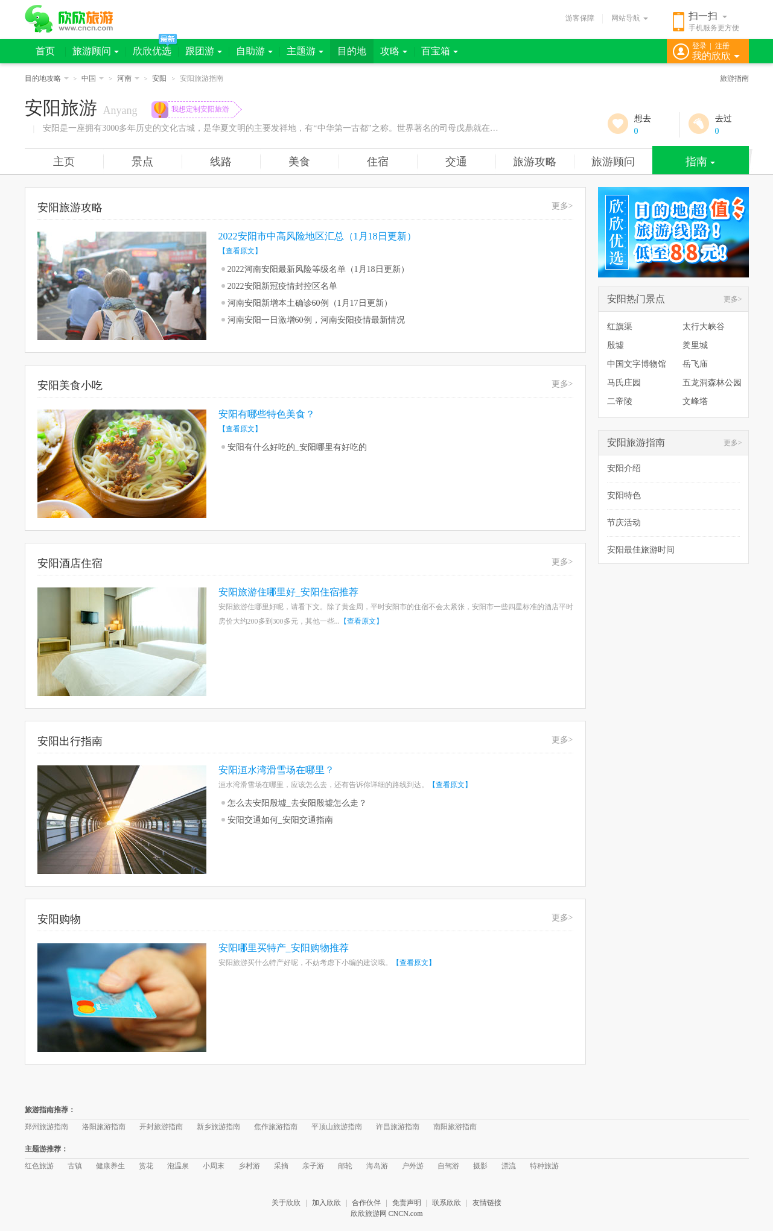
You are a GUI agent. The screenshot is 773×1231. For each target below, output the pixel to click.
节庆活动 (624, 522)
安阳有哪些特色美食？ (266, 414)
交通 (456, 162)
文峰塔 (695, 401)
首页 (45, 51)
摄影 (480, 1166)
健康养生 (110, 1166)
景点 (142, 162)
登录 (699, 46)
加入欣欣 (326, 1202)
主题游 (305, 51)
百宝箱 (439, 51)
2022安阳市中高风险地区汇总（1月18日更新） (317, 236)
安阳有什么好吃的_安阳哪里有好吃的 (297, 447)
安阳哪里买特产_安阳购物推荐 (283, 948)
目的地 (351, 51)
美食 (299, 162)
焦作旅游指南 (275, 1126)
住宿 (378, 162)
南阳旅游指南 (455, 1126)
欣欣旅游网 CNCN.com (387, 1213)
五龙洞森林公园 (712, 382)
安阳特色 (624, 495)
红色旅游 (39, 1166)
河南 (128, 78)
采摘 (281, 1166)
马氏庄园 (624, 382)
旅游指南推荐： (50, 1110)
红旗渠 (619, 326)
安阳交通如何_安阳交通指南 (280, 819)
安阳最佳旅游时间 (641, 549)
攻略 (393, 51)
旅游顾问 (95, 51)
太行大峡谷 (703, 326)
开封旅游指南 (161, 1126)
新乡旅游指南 (218, 1126)
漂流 (508, 1166)
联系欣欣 (446, 1202)
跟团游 (203, 51)
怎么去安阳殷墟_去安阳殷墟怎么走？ (297, 803)
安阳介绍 (624, 468)
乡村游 (249, 1166)
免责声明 (406, 1202)
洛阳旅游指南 (104, 1126)
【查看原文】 (240, 251)
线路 (221, 162)
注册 (722, 46)
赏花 (146, 1166)
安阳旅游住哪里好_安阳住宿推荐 (288, 592)
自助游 (254, 51)
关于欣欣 (286, 1202)
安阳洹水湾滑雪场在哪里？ (276, 770)
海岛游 (377, 1166)
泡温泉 (178, 1166)
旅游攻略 (534, 162)
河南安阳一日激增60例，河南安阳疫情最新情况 (316, 319)
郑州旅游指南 (46, 1126)
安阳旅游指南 (636, 442)
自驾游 (448, 1166)
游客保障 (579, 18)
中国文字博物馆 (636, 364)
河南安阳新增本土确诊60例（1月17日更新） (309, 303)
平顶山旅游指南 (336, 1126)
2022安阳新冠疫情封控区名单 (282, 286)
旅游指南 (734, 78)
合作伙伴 (366, 1202)
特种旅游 (544, 1166)
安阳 (159, 78)
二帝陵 (619, 401)
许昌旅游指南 (397, 1126)
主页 (64, 162)
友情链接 (486, 1202)
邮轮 (345, 1166)
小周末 (213, 1166)
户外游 (413, 1166)
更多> (562, 205)
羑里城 (695, 345)
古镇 (75, 1166)
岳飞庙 (695, 364)
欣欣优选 (152, 51)
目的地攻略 (47, 78)
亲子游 (313, 1166)
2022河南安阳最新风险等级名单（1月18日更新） (318, 269)
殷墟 (615, 345)
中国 (92, 78)
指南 (700, 162)
